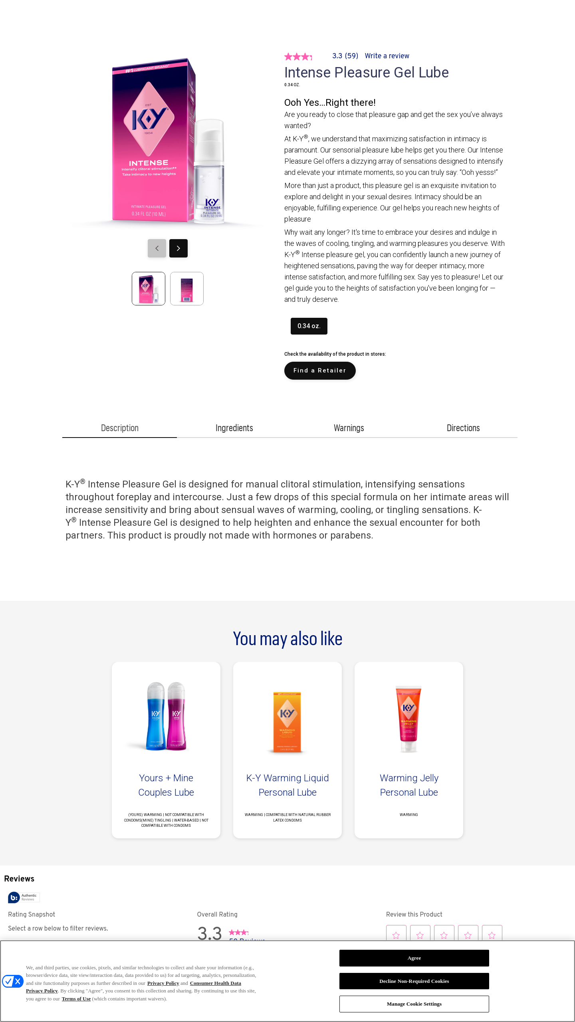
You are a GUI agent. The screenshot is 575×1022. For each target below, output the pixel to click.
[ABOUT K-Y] (214, 20)
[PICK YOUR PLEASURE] (281, 20)
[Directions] (463, 429)
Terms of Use (76, 999)
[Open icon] (534, 20)
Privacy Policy (163, 983)
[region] (287, 981)
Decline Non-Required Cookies (414, 981)
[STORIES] (164, 20)
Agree (414, 958)
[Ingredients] (234, 429)
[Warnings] (348, 429)
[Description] (119, 429)
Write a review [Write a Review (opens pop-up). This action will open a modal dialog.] (387, 56)
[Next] (178, 248)
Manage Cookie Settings (414, 1004)
